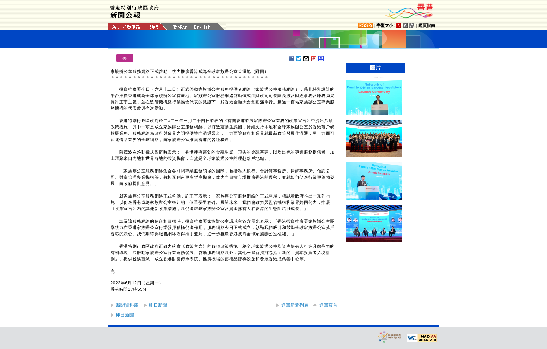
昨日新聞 (158, 305)
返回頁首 (328, 305)
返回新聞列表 (294, 305)
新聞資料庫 (127, 305)
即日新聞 (125, 315)
